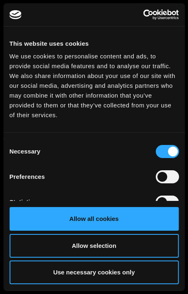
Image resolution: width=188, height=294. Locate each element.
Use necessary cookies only (94, 272)
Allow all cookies (94, 218)
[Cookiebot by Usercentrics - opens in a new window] (143, 14)
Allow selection (94, 245)
